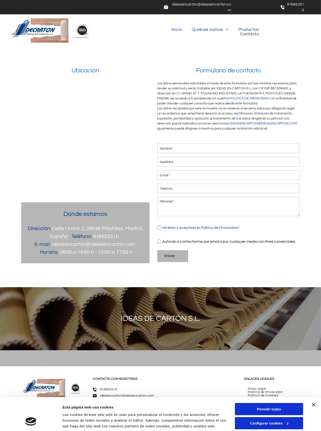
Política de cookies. (183, 408)
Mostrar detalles (76, 422)
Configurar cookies (269, 394)
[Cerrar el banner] (313, 375)
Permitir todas (269, 380)
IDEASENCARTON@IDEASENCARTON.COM (263, 123)
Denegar (269, 408)
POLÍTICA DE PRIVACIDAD (249, 98)
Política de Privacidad (219, 228)
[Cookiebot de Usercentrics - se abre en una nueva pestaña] (31, 421)
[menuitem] (177, 29)
